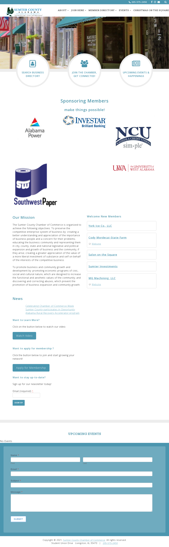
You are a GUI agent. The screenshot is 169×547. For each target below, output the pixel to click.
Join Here (77, 10)
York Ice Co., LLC (100, 226)
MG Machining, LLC (102, 278)
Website (96, 243)
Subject (16, 480)
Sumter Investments (103, 266)
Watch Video (24, 335)
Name (15, 455)
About (62, 10)
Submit (18, 519)
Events (124, 10)
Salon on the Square (103, 254)
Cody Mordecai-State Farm (108, 237)
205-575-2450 (139, 2)
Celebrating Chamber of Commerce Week (50, 306)
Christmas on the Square (151, 10)
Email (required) (23, 391)
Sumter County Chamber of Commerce (84, 540)
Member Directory (102, 10)
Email (15, 469)
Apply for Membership (31, 367)
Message (16, 492)
